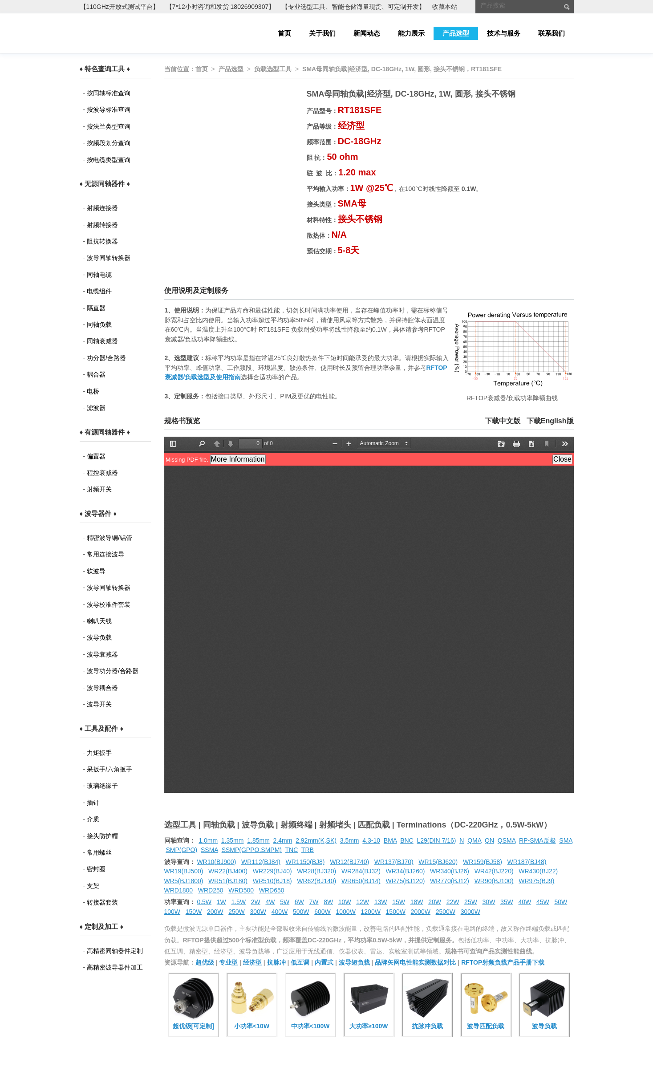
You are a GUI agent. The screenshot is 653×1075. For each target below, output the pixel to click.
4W (270, 901)
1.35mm (232, 840)
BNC (407, 840)
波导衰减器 (102, 654)
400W (280, 911)
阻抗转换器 (102, 241)
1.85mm (258, 840)
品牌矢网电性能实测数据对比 (415, 962)
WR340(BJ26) (449, 871)
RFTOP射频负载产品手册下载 (502, 962)
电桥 (93, 391)
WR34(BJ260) (405, 871)
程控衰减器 (102, 472)
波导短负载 (354, 962)
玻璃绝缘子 (102, 785)
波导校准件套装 (108, 604)
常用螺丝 (99, 852)
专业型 (228, 962)
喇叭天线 (99, 621)
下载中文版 (502, 421)
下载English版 (550, 421)
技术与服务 (503, 33)
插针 (93, 802)
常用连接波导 (105, 554)
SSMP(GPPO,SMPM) (252, 849)
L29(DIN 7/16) (436, 840)
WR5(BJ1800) (183, 880)
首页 (284, 33)
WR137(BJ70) (394, 861)
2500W (445, 911)
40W (525, 901)
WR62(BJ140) (316, 880)
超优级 (204, 962)
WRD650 (271, 890)
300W (258, 911)
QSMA (506, 840)
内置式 (324, 962)
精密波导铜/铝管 (109, 537)
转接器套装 (102, 902)
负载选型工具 (273, 69)
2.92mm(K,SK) (316, 840)
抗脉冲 (276, 962)
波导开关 (99, 704)
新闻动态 (366, 33)
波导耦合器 (102, 687)
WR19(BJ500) (183, 871)
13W (380, 901)
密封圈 (96, 868)
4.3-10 (371, 840)
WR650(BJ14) (361, 880)
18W (416, 901)
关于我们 (322, 33)
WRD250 (210, 890)
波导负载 (99, 637)
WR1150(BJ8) (305, 861)
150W (194, 911)
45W (542, 901)
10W (344, 901)
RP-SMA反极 (537, 840)
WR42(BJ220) (494, 871)
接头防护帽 (102, 836)
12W (362, 901)
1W (221, 901)
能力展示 (411, 33)
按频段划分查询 (108, 142)
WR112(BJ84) (260, 861)
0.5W (204, 901)
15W (398, 901)
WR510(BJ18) (272, 880)
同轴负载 (99, 324)
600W (322, 911)
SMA (565, 840)
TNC (291, 849)
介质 (93, 819)
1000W (346, 911)
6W (299, 901)
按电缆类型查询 (108, 159)
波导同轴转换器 (108, 257)
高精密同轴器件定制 (115, 950)
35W (506, 901)
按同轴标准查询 (108, 93)
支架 (93, 885)
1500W (396, 911)
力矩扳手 (99, 752)
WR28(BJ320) (316, 871)
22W (452, 901)
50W (560, 901)
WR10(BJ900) (216, 861)
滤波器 (96, 407)
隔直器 (96, 308)
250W (236, 911)
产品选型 (455, 33)
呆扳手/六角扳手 (109, 769)
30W (489, 901)
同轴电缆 (99, 274)
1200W (371, 911)
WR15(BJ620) (438, 861)
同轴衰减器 (102, 341)
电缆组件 (99, 291)
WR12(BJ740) (349, 861)
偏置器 (96, 456)
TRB (307, 849)
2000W (420, 911)
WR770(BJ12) (449, 880)
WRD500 (241, 890)
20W (434, 901)
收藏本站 (444, 6)
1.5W (238, 901)
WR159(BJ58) (482, 861)
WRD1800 (178, 890)
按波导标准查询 (108, 109)
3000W (470, 911)
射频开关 (99, 489)
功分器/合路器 (106, 357)
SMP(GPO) (181, 849)
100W (172, 911)
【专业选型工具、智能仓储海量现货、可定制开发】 (353, 6)
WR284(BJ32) (361, 871)
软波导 (96, 571)
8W (328, 901)
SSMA (209, 849)
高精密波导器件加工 (115, 967)
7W (313, 901)
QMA (474, 840)
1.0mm (208, 840)
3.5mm (349, 840)
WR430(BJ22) (538, 871)
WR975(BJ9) (536, 880)
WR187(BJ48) (527, 861)
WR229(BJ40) (272, 871)
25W (470, 901)
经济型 (252, 962)
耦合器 (96, 374)
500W (301, 911)
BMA (390, 840)
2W (255, 901)
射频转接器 (102, 224)
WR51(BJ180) (227, 880)
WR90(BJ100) (494, 880)
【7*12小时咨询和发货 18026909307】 (220, 6)
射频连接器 (102, 207)
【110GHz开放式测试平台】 (119, 6)
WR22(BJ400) (227, 871)
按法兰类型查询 (108, 126)
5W (284, 901)
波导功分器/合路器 (112, 670)
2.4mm (282, 840)
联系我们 (551, 33)
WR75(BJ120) (405, 880)
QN (489, 840)
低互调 (300, 962)
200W (215, 911)
